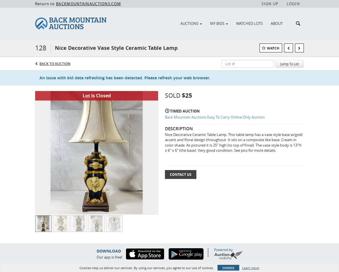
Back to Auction (54, 63)
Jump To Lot (289, 64)
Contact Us (181, 174)
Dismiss (228, 268)
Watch (273, 48)
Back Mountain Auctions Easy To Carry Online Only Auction (215, 117)
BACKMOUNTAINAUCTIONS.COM (88, 3)
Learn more (250, 268)
